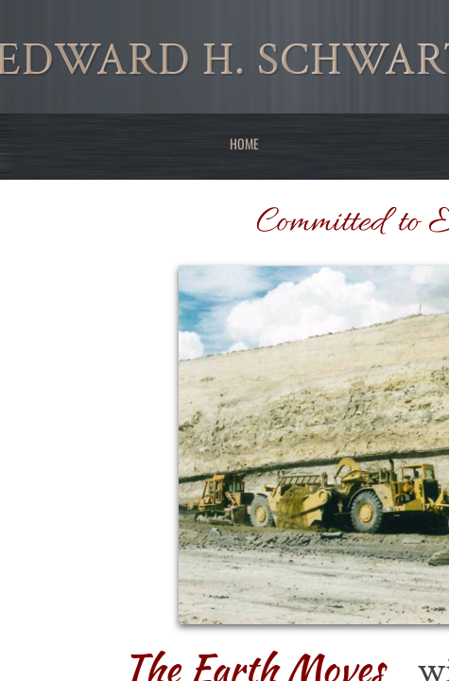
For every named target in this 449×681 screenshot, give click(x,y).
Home (244, 143)
